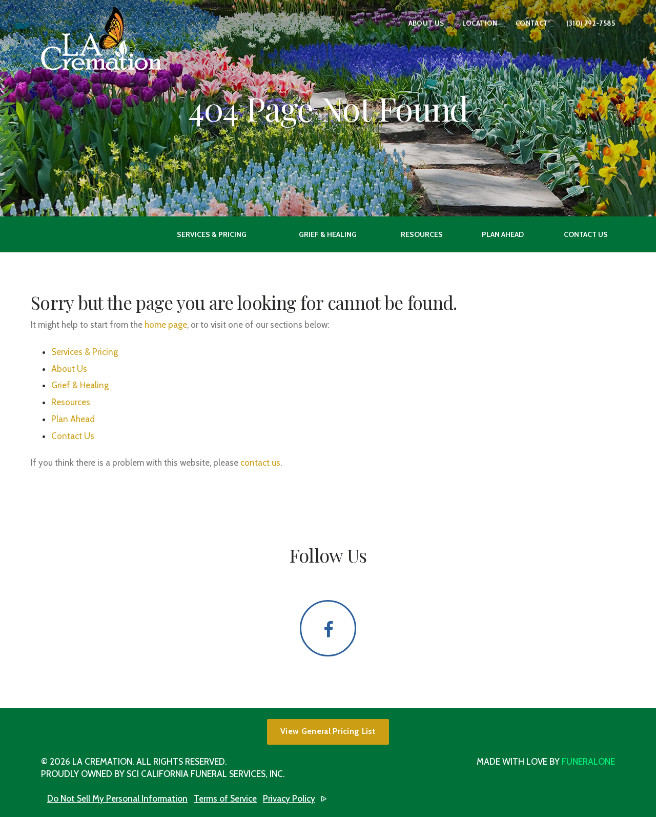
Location (480, 23)
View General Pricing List (328, 731)
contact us (260, 462)
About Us (426, 23)
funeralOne (588, 761)
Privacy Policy (289, 798)
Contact (532, 23)
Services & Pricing (84, 352)
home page (166, 325)
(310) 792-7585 (590, 23)
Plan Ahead (73, 419)
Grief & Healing (80, 385)
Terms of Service (225, 798)
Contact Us (72, 436)
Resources (70, 402)
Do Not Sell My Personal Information (117, 798)
